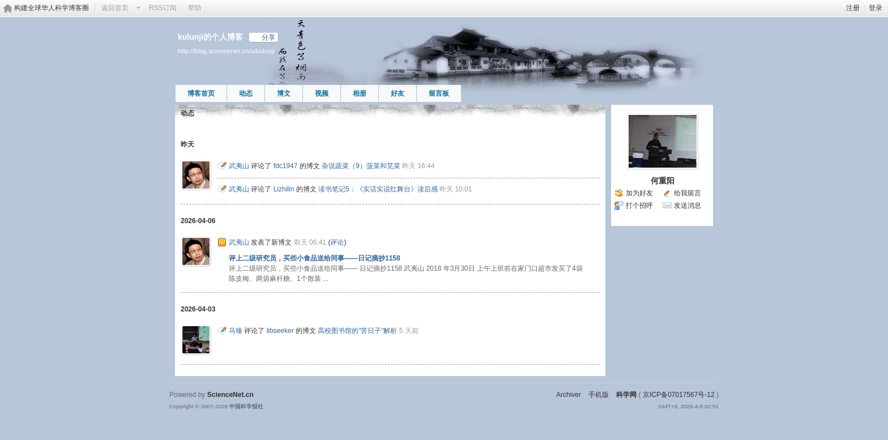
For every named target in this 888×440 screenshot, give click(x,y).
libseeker (280, 331)
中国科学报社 (246, 406)
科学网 (626, 395)
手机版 (598, 395)
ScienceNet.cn (230, 395)
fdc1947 (286, 166)
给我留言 (687, 193)
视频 (321, 93)
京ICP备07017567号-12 (679, 395)
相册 (359, 93)
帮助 (195, 8)
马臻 (235, 331)
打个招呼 (639, 206)
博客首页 (201, 93)
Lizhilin (284, 189)
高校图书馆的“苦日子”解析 (357, 331)
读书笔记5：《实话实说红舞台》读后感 (378, 189)
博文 (284, 93)
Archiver (568, 395)
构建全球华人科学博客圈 (51, 8)
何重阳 (662, 180)
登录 (875, 8)
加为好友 (639, 193)
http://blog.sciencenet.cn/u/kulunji (226, 50)
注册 (853, 8)
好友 (397, 93)
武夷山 (239, 166)
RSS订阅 (163, 8)
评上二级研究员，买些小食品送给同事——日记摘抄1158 (314, 258)
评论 (337, 242)
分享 (268, 37)
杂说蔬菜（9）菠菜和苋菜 (361, 166)
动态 (246, 93)
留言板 (439, 93)
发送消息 (687, 206)
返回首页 (115, 8)
